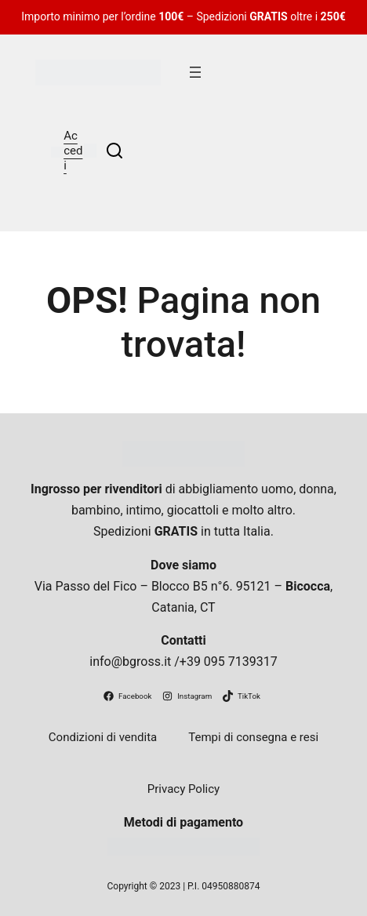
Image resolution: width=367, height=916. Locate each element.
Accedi (73, 151)
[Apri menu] (195, 72)
